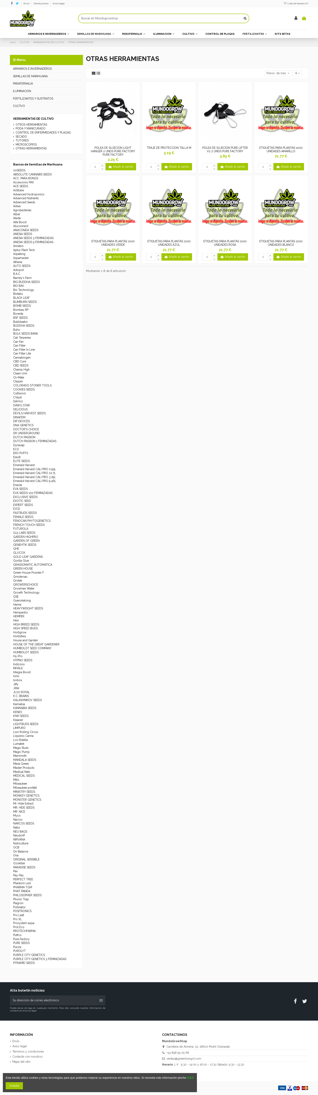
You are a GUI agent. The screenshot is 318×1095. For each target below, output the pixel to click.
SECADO (21, 136)
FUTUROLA (20, 528)
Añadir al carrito (120, 166)
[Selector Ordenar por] (278, 73)
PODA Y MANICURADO (30, 128)
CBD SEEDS (20, 365)
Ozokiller (19, 863)
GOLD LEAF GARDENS (28, 556)
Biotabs (18, 293)
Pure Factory (21, 939)
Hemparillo (20, 612)
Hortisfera (19, 636)
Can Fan (18, 341)
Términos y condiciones (28, 1051)
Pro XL (17, 919)
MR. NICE (19, 811)
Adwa (16, 206)
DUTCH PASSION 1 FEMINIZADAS (34, 441)
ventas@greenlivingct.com (184, 1058)
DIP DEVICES (21, 421)
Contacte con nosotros (27, 1056)
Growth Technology (26, 592)
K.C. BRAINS (21, 696)
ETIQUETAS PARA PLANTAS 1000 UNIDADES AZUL (169, 243)
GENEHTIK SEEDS (24, 544)
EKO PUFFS (20, 453)
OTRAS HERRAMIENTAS (31, 148)
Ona (15, 855)
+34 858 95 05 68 (178, 1052)
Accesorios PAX (23, 182)
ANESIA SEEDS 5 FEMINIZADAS (33, 242)
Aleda (17, 218)
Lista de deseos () (296, 3)
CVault (17, 397)
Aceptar (14, 1085)
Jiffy (15, 684)
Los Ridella (20, 740)
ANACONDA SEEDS (25, 230)
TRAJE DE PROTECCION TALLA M (169, 147)
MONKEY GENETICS (26, 795)
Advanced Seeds (24, 202)
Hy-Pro (18, 656)
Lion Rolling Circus (25, 732)
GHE (16, 548)
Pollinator (19, 907)
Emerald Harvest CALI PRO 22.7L (34, 473)
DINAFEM (19, 417)
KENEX (17, 712)
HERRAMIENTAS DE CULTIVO (33, 118)
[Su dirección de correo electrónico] (53, 1000)
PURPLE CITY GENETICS (29, 955)
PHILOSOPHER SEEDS (27, 895)
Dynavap (19, 445)
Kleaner (18, 720)
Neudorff (19, 835)
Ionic (16, 676)
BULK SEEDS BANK (25, 333)
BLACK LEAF (21, 297)
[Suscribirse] (101, 1000)
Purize (17, 947)
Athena (17, 262)
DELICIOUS (20, 409)
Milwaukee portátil (25, 787)
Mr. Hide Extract (23, 803)
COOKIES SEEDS (24, 389)
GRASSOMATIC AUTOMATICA (32, 564)
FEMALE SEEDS (23, 517)
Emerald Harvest (24, 465)
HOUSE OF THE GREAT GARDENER (36, 644)
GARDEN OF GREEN (26, 540)
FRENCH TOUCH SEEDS (29, 524)
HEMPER (18, 616)
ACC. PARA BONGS (25, 178)
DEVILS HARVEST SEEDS (29, 413)
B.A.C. (17, 273)
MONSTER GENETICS (27, 799)
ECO (16, 449)
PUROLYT (19, 951)
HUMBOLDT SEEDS (26, 652)
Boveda (18, 313)
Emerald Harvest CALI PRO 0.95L (34, 469)
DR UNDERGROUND (26, 433)
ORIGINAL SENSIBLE (26, 859)
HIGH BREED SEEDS (26, 624)
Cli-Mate (18, 377)
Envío (27, 3)
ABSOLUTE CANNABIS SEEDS (32, 174)
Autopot (18, 270)
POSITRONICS (22, 911)
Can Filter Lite (22, 353)
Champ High (21, 369)
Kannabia (19, 704)
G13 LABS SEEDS (24, 532)
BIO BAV (18, 285)
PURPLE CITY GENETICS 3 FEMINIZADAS (39, 959)
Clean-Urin (20, 373)
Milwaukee (20, 783)
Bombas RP (20, 309)
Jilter (16, 688)
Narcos (18, 819)
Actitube (18, 190)
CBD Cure (19, 361)
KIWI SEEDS (21, 716)
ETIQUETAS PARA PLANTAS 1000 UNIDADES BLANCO (281, 243)
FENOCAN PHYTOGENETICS (31, 520)
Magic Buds (21, 747)
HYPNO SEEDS (22, 660)
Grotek (17, 580)
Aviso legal (58, 3)
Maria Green (21, 763)
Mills (16, 779)
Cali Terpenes (22, 337)
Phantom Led (22, 883)
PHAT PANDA (21, 891)
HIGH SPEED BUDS (25, 628)
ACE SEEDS (20, 186)
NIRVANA (19, 839)
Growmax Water (23, 588)
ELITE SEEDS (21, 461)
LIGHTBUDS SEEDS (25, 724)
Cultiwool (19, 393)
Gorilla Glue (21, 560)
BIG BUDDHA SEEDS (26, 282)
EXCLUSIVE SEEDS (25, 497)
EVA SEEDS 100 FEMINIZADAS (33, 493)
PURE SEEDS (21, 943)
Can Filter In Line (24, 349)
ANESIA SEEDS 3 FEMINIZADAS (33, 238)
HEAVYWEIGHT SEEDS (28, 608)
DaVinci (18, 401)
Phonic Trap (21, 899)
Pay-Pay (18, 875)
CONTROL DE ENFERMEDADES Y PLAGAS (43, 132)
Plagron (18, 903)
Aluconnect (20, 226)
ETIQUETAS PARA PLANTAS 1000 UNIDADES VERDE (113, 243)
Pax (15, 871)
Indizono (19, 664)
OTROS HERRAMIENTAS (31, 124)
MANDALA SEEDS (24, 759)
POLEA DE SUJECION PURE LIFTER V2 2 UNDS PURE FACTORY (225, 149)
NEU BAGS (20, 831)
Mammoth (20, 755)
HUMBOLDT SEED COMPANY (32, 648)
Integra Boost (22, 672)
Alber (16, 214)
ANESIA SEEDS (22, 234)
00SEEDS (19, 170)
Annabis (18, 246)
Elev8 (16, 457)
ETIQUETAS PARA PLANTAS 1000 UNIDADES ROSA (225, 243)
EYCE (16, 508)
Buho (16, 329)
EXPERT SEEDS (23, 505)
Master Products (23, 767)
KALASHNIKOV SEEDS (27, 700)
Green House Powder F (28, 572)
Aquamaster (21, 258)
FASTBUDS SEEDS (25, 512)
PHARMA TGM (22, 887)
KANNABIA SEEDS (24, 708)
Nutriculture (20, 843)
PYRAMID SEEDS (24, 963)
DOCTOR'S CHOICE (26, 429)
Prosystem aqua (23, 923)
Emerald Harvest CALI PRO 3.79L (34, 477)
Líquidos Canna (23, 735)
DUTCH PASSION (24, 437)
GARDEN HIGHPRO (25, 536)
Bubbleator (20, 321)
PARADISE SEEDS (24, 867)
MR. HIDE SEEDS (23, 807)
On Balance (20, 851)
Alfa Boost (20, 222)
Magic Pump (21, 752)
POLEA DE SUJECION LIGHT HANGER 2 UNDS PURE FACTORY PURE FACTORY (113, 151)
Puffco (17, 935)
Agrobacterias (22, 210)
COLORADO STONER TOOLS (32, 385)
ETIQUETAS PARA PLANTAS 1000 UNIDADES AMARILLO (281, 149)
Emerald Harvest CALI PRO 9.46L (34, 481)
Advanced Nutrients (26, 198)
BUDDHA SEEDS (23, 325)
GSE (16, 596)
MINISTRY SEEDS (24, 791)
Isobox (17, 680)
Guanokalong (22, 600)
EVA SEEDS (20, 488)
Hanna (17, 604)
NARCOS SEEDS (23, 823)
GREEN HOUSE (23, 568)
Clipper (18, 381)
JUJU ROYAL (21, 692)
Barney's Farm (22, 277)
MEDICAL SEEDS (24, 775)
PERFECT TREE (23, 879)
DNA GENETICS (23, 425)
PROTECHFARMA (24, 931)
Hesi (16, 620)
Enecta (17, 485)
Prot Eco (18, 927)
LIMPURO (19, 728)
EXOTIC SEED (22, 500)
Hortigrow (19, 632)
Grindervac (20, 576)
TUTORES (22, 140)
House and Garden (25, 640)
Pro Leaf (18, 915)
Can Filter (19, 345)
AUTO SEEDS (21, 265)
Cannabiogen (22, 357)
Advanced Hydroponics (28, 194)
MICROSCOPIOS (26, 144)
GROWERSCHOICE (25, 584)
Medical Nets (21, 771)
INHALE (18, 668)
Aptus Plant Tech (24, 250)
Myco (17, 815)
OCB (16, 847)
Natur (16, 827)
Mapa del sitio (21, 1061)
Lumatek (18, 743)
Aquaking (19, 254)
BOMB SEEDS (22, 305)
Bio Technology (23, 289)
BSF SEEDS (20, 317)
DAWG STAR (21, 405)
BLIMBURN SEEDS (25, 301)
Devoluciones (41, 3)
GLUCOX (19, 552)
